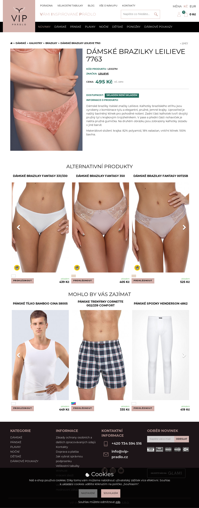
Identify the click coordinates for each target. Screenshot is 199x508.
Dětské (117, 27)
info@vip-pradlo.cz (120, 454)
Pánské (75, 27)
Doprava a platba (67, 452)
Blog (91, 6)
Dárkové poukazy (158, 27)
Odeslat (181, 439)
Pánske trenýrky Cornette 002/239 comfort (100, 304)
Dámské (60, 27)
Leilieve (103, 74)
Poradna (46, 6)
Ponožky (133, 27)
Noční (103, 27)
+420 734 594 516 (127, 444)
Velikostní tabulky (70, 6)
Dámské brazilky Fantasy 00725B (160, 176)
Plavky (90, 27)
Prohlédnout (22, 281)
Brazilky (51, 43)
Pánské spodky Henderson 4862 (161, 303)
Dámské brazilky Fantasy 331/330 (40, 176)
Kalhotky (35, 43)
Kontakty (128, 6)
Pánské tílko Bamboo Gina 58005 (40, 303)
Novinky (44, 27)
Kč (186, 6)
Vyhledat (156, 14)
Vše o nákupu (108, 6)
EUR (193, 6)
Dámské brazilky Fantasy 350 (100, 176)
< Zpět (184, 44)
